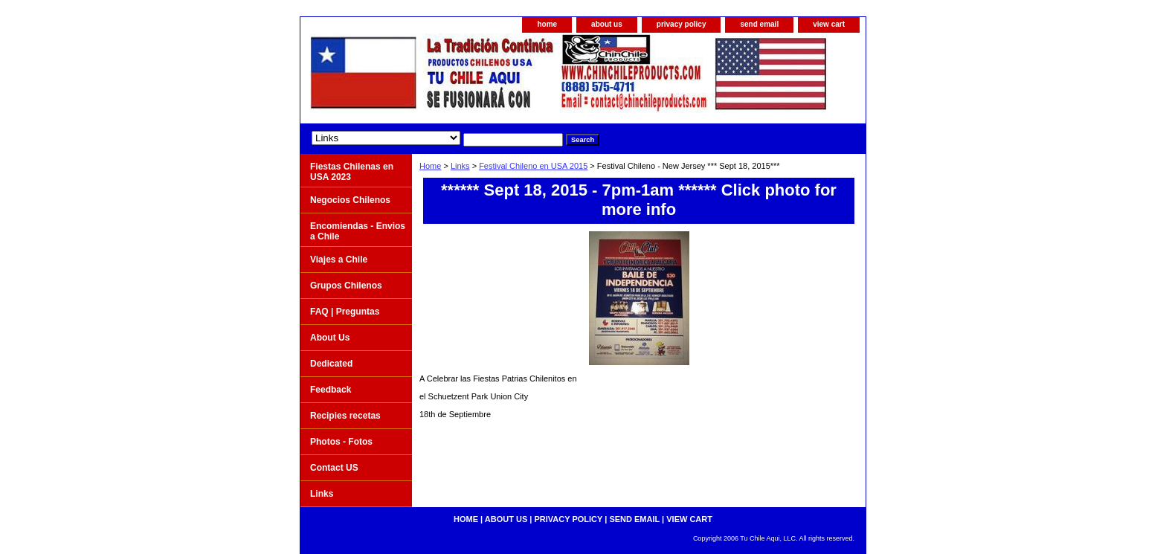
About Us (330, 337)
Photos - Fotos (341, 442)
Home (430, 165)
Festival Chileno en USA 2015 (533, 165)
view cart (829, 24)
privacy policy (681, 24)
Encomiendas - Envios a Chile (357, 231)
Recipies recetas (345, 415)
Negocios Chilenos (350, 200)
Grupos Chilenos (346, 285)
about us (606, 24)
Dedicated (331, 363)
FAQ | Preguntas (344, 311)
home (547, 24)
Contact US (334, 468)
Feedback (330, 389)
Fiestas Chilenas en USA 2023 (351, 171)
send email (759, 24)
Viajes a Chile (338, 259)
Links (460, 165)
